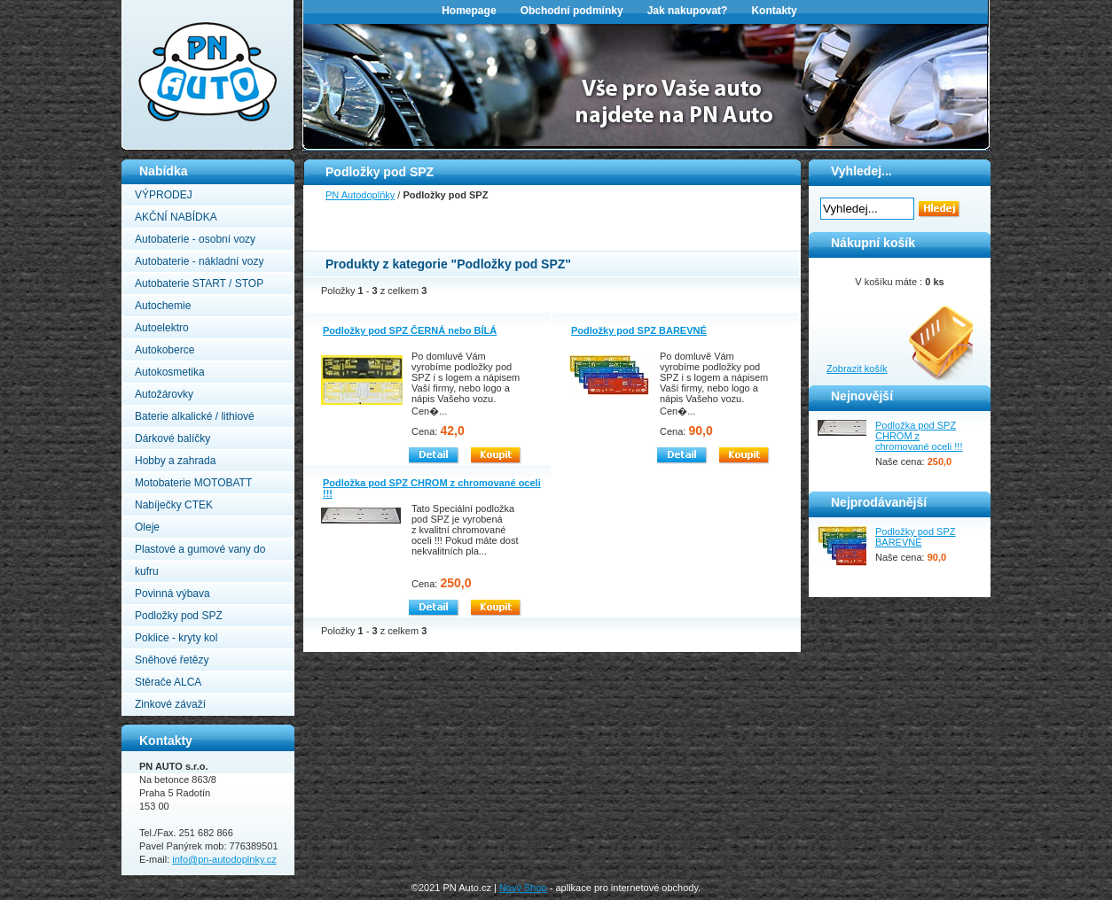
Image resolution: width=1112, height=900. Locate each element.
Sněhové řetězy (171, 660)
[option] (646, 85)
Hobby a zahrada (175, 460)
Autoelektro (162, 328)
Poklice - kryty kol (176, 638)
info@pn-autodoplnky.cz (224, 859)
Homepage (469, 10)
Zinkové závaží (170, 704)
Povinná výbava (172, 593)
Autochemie (163, 305)
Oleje (147, 527)
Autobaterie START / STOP (199, 283)
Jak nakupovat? (687, 10)
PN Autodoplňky (156, 5)
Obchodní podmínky (572, 10)
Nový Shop (523, 887)
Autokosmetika (170, 372)
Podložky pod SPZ (179, 615)
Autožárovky (164, 394)
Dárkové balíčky (172, 438)
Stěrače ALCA (168, 682)
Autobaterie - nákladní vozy (199, 261)
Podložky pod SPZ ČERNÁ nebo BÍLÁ (410, 330)
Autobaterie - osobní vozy (195, 239)
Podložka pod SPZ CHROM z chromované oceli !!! (918, 436)
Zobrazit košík (856, 368)
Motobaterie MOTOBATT (193, 483)
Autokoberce (164, 350)
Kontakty (773, 10)
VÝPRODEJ (163, 195)
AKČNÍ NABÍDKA (176, 217)
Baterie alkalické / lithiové (195, 416)
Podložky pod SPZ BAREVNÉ (639, 330)
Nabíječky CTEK (174, 505)
